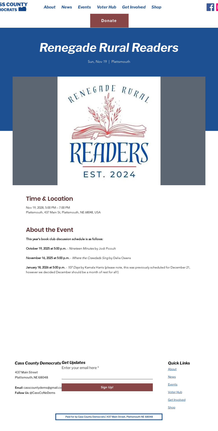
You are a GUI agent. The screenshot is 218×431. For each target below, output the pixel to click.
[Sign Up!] (107, 387)
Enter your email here (79, 368)
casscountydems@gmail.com (44, 387)
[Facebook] (210, 7)
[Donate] (109, 21)
